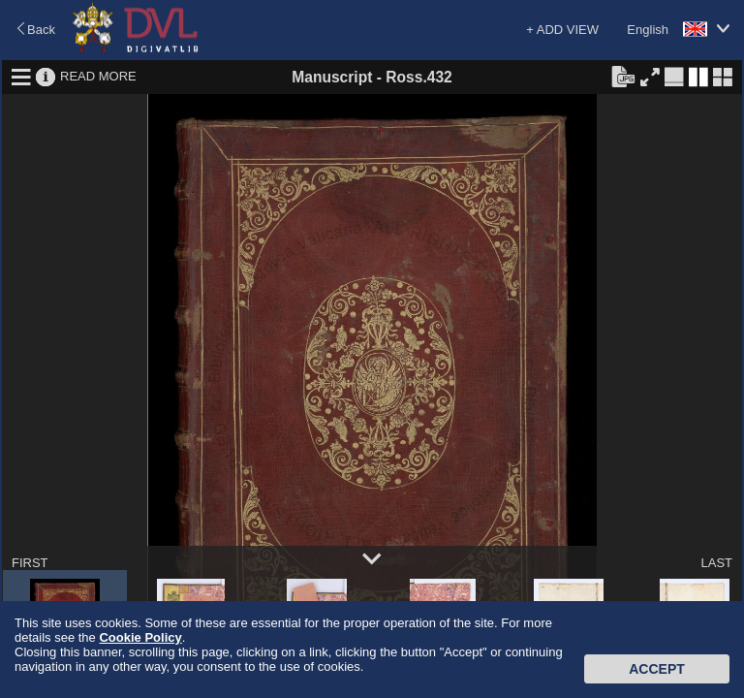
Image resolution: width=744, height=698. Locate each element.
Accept (657, 669)
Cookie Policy (140, 637)
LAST (716, 562)
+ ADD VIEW (562, 29)
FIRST (30, 562)
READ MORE (98, 76)
